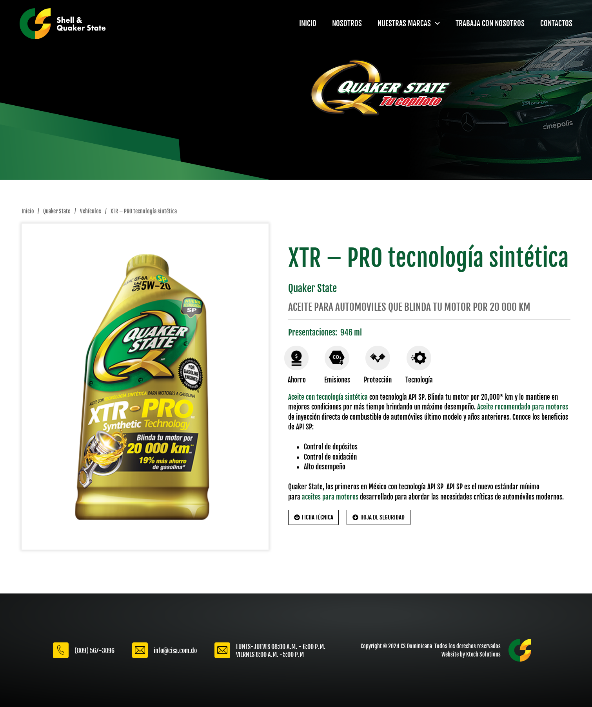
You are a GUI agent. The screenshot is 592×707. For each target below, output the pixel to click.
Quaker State (56, 211)
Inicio (28, 211)
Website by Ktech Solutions (471, 654)
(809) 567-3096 (94, 651)
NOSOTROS (347, 23)
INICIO (307, 23)
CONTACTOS (556, 23)
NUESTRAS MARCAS (409, 23)
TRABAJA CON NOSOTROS (490, 23)
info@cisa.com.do (175, 651)
